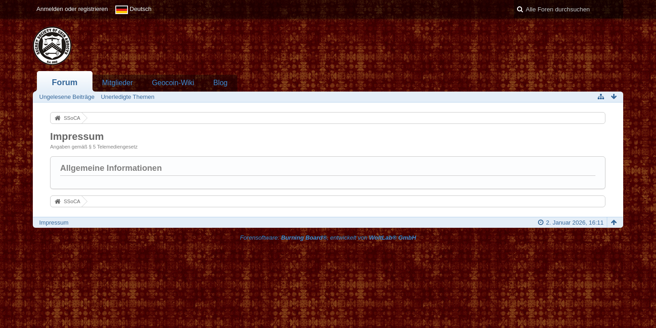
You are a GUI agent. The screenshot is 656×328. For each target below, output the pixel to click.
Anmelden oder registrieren (72, 8)
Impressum (53, 222)
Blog (220, 83)
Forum (65, 82)
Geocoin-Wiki (173, 83)
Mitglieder (117, 83)
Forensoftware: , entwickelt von (328, 237)
